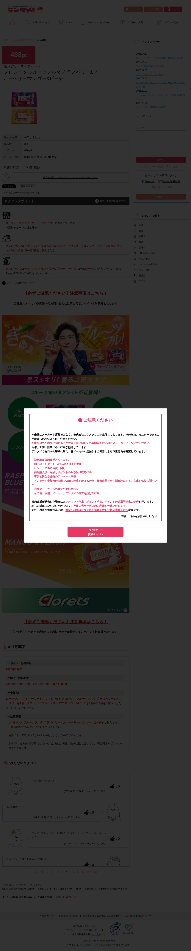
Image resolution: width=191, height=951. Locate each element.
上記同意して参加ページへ (95, 532)
